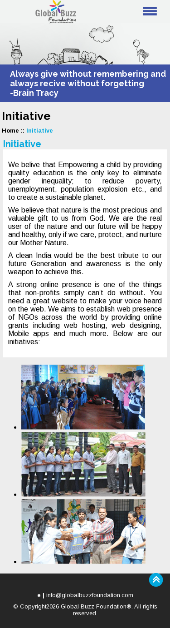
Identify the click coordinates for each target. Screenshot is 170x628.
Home (10, 130)
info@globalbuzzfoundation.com (89, 595)
